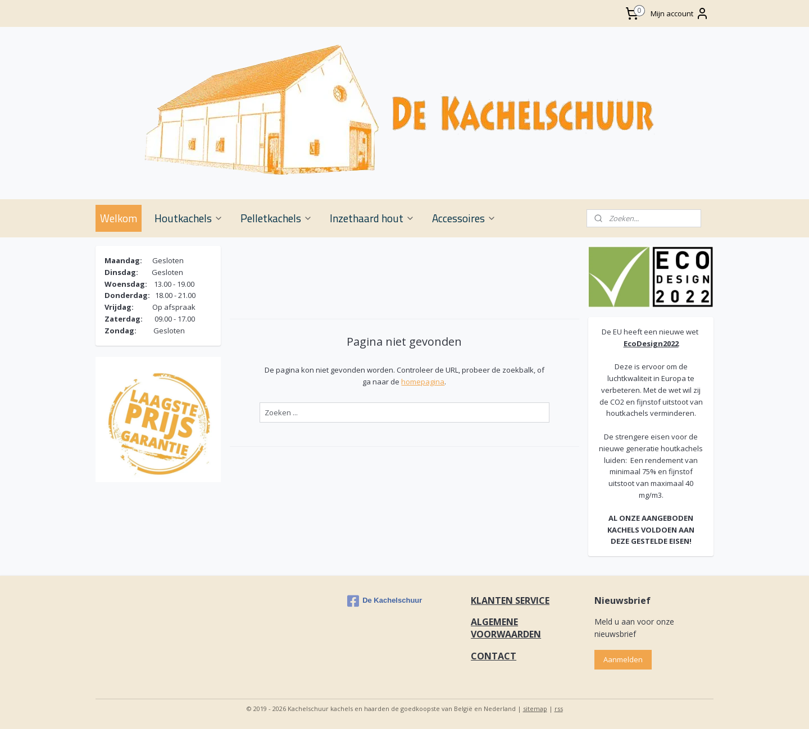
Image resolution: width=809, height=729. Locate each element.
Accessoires (464, 218)
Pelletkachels (276, 218)
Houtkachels (188, 218)
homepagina (422, 382)
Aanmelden (623, 659)
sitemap (535, 708)
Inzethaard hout (372, 218)
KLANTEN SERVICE (510, 600)
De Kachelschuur (384, 601)
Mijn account (680, 13)
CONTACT (493, 656)
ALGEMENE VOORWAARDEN (506, 628)
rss (559, 708)
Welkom (118, 218)
